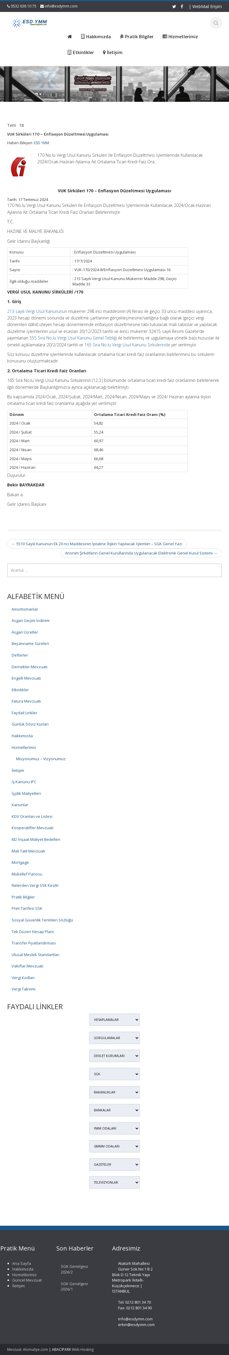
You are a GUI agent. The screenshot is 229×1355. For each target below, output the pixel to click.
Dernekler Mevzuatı (29, 666)
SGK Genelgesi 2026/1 (71, 1286)
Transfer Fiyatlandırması (34, 943)
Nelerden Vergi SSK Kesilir (35, 885)
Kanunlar (20, 804)
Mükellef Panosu (27, 874)
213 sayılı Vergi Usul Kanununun (37, 311)
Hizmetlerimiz (24, 747)
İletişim (18, 770)
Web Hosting (83, 1349)
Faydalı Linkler (24, 712)
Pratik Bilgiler (23, 897)
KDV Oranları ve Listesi (32, 816)
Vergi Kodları (23, 977)
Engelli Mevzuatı (26, 678)
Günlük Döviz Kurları (30, 724)
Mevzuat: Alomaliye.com (27, 1349)
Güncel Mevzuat (23, 1280)
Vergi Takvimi (23, 989)
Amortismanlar (25, 609)
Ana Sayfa (18, 1263)
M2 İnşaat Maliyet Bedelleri (36, 839)
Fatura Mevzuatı (26, 701)
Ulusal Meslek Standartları (35, 954)
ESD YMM (41, 142)
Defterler (20, 655)
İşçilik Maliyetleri (26, 793)
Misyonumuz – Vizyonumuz (41, 758)
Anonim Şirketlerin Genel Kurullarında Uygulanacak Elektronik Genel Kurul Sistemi (141, 553)
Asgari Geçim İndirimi (30, 620)
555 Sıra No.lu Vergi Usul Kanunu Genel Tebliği (73, 338)
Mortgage (20, 862)
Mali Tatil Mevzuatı (28, 851)
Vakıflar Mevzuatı (27, 966)
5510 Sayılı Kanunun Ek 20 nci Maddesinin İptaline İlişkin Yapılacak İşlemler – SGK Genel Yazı (97, 543)
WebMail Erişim (207, 6)
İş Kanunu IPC (24, 781)
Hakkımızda (22, 735)
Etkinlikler (20, 689)
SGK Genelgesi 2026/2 (71, 1269)
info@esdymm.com (61, 6)
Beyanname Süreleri (30, 643)
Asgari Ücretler (25, 632)
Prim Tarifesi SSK (27, 908)
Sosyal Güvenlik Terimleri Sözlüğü (42, 920)
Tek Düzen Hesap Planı (33, 931)
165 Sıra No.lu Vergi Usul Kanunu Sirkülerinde (127, 345)
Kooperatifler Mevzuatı (32, 827)
